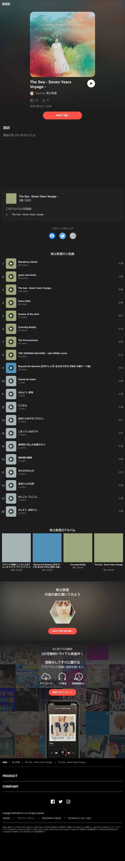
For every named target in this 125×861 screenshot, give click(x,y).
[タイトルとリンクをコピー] (73, 236)
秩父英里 (51, 93)
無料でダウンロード (62, 692)
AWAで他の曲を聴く (62, 631)
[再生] (91, 83)
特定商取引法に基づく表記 (79, 818)
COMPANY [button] (10, 786)
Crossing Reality (78, 565)
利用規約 (6, 818)
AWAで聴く (62, 115)
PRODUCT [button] (10, 776)
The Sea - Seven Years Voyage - (38, 196)
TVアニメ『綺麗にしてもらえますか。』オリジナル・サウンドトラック (16, 566)
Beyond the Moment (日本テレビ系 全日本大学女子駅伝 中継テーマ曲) (47, 567)
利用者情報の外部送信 (51, 818)
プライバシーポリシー (26, 818)
